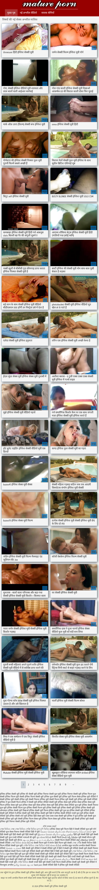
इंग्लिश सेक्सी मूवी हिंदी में (44, 813)
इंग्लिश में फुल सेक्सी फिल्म (10, 802)
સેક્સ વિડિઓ (27, 843)
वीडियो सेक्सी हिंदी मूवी (39, 856)
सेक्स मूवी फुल (37, 859)
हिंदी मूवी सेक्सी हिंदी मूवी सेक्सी (85, 834)
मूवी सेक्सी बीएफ (85, 837)
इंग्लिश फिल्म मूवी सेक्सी (14, 796)
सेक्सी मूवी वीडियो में (89, 862)
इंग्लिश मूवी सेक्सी (12, 799)
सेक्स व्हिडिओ (5, 851)
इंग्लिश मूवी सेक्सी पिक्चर (29, 799)
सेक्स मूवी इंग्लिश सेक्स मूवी (63, 818)
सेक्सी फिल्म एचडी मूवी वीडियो (23, 851)
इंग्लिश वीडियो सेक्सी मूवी (47, 802)
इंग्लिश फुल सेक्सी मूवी (53, 796)
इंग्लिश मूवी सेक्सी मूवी (68, 799)
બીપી (46, 859)
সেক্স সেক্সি (76, 843)
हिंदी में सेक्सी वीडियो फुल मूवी (81, 829)
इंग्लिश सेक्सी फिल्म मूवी (36, 807)
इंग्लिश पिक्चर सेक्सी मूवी (71, 794)
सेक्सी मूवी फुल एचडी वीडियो (11, 837)
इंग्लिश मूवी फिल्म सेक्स (71, 796)
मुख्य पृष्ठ (11, 12)
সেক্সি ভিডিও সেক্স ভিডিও (34, 845)
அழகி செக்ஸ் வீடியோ (59, 859)
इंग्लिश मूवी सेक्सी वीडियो (87, 799)
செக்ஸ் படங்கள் (13, 848)
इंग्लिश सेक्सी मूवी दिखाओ (18, 810)
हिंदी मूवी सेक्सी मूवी (64, 851)
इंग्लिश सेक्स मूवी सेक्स (31, 805)
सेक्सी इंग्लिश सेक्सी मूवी (71, 862)
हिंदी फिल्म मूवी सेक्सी (63, 843)
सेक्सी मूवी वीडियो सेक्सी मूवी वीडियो (54, 854)
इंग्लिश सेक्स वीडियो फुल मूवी (70, 805)
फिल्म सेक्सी (75, 859)
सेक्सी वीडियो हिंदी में (51, 865)
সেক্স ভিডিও (16, 843)
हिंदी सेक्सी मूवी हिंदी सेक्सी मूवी (25, 834)
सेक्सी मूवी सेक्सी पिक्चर (88, 848)
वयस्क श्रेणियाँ (47, 12)
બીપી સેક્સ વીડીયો (53, 845)
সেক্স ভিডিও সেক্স (7, 829)
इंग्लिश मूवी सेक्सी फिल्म (49, 799)
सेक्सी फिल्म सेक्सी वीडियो (65, 840)
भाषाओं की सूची (29, 837)
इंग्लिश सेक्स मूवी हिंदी (49, 805)
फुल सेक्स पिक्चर (12, 832)
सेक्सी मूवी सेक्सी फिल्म (58, 856)
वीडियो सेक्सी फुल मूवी (14, 845)
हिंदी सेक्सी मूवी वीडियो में (32, 848)
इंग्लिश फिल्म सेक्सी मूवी (34, 796)
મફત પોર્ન (93, 859)
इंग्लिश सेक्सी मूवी (53, 807)
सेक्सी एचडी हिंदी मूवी (37, 862)
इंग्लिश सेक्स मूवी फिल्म (59, 829)
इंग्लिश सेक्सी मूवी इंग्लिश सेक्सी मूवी (49, 5)
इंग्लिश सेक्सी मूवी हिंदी (25, 813)
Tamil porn (38, 865)
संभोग (51, 843)
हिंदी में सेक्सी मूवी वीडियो (68, 848)
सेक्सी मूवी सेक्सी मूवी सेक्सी (20, 859)
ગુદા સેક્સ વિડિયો (43, 837)
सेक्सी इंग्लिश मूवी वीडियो (25, 821)
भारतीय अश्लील (78, 845)
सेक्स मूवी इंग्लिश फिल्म (43, 818)
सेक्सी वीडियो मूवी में (50, 848)
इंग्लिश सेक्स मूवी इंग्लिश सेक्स (69, 802)
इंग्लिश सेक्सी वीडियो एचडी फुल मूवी (69, 813)
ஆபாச (30, 865)
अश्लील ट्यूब (67, 845)
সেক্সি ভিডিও (22, 862)
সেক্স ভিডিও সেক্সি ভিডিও (26, 829)
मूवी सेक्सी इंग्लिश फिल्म (23, 818)
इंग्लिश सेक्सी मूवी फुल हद (59, 810)
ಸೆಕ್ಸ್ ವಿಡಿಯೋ (82, 840)
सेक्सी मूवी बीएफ (15, 840)
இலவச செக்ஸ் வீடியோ (49, 834)
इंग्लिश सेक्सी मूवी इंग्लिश (70, 807)
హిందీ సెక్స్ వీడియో (70, 837)
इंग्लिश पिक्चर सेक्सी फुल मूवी (49, 794)
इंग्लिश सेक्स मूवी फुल (13, 805)
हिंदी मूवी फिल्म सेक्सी (20, 856)
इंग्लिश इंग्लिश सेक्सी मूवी (10, 794)
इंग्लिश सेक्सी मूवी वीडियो (79, 810)
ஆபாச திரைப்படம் (32, 840)
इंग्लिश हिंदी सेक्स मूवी (36, 816)
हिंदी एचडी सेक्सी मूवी (76, 856)
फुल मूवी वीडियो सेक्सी (31, 854)
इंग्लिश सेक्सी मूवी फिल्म (38, 810)
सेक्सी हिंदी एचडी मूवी (8, 862)
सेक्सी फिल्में (56, 837)
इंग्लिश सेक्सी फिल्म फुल (16, 807)
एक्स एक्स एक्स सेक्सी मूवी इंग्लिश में (59, 816)
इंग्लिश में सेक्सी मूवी (29, 802)
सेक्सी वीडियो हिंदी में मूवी (30, 832)
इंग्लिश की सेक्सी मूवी (28, 794)
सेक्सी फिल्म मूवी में (41, 843)
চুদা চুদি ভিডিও (43, 829)
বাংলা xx (84, 859)
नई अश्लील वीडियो (28, 12)
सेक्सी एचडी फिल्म (53, 862)
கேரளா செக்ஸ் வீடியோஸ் (52, 832)
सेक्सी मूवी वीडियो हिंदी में (45, 851)
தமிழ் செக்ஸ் (20, 865)
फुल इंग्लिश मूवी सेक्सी (83, 816)
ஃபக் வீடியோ (47, 840)
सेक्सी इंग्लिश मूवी (82, 818)
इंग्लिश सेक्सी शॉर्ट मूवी (18, 816)
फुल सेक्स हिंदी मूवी (13, 854)
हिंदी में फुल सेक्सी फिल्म (78, 854)
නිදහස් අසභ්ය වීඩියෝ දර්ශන (79, 832)
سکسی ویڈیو (67, 834)
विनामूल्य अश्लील (6, 865)
